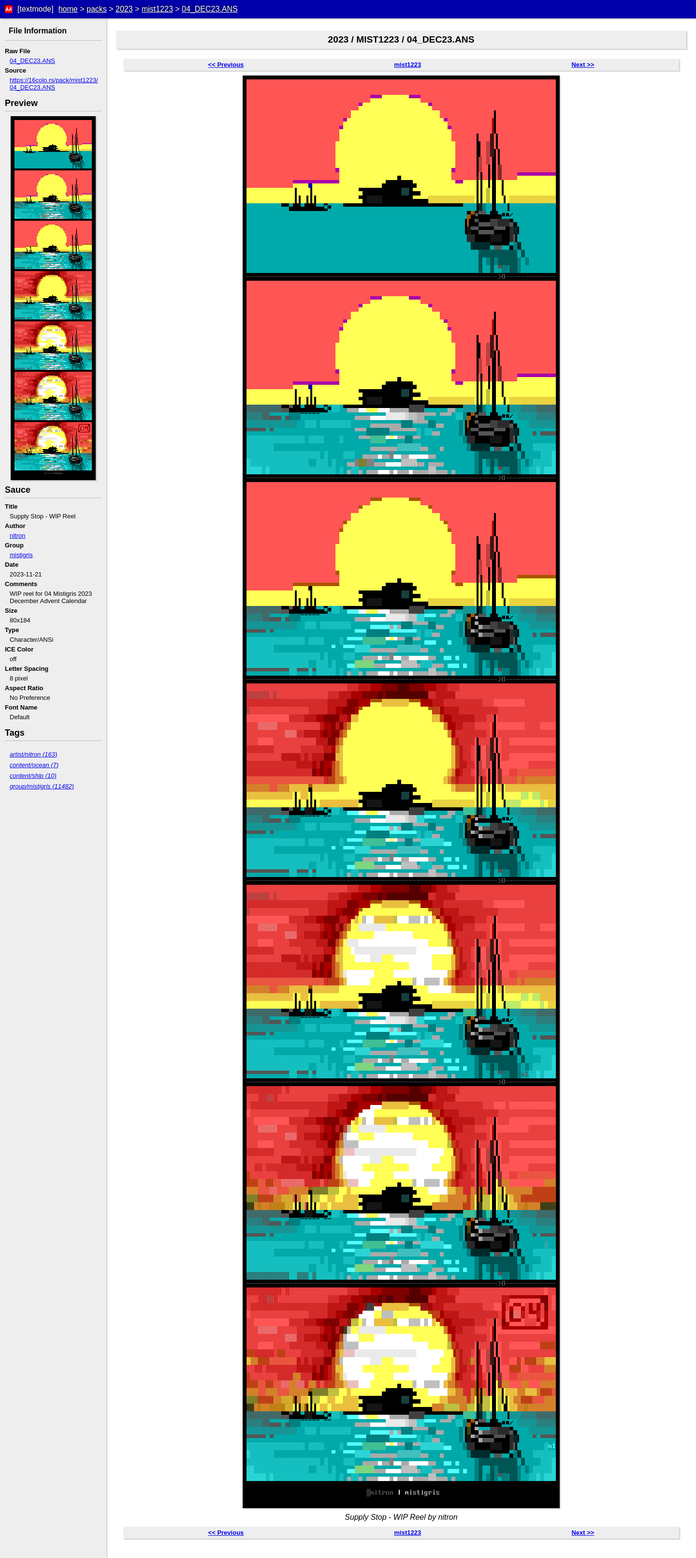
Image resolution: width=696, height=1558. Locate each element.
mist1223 (157, 9)
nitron (18, 535)
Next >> (582, 64)
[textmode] (35, 9)
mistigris (21, 555)
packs (97, 9)
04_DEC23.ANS (210, 9)
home (68, 9)
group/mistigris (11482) (42, 786)
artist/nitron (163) (33, 754)
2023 (124, 9)
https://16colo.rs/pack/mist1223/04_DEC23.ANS (54, 83)
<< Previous (226, 64)
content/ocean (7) (34, 765)
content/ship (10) (33, 775)
